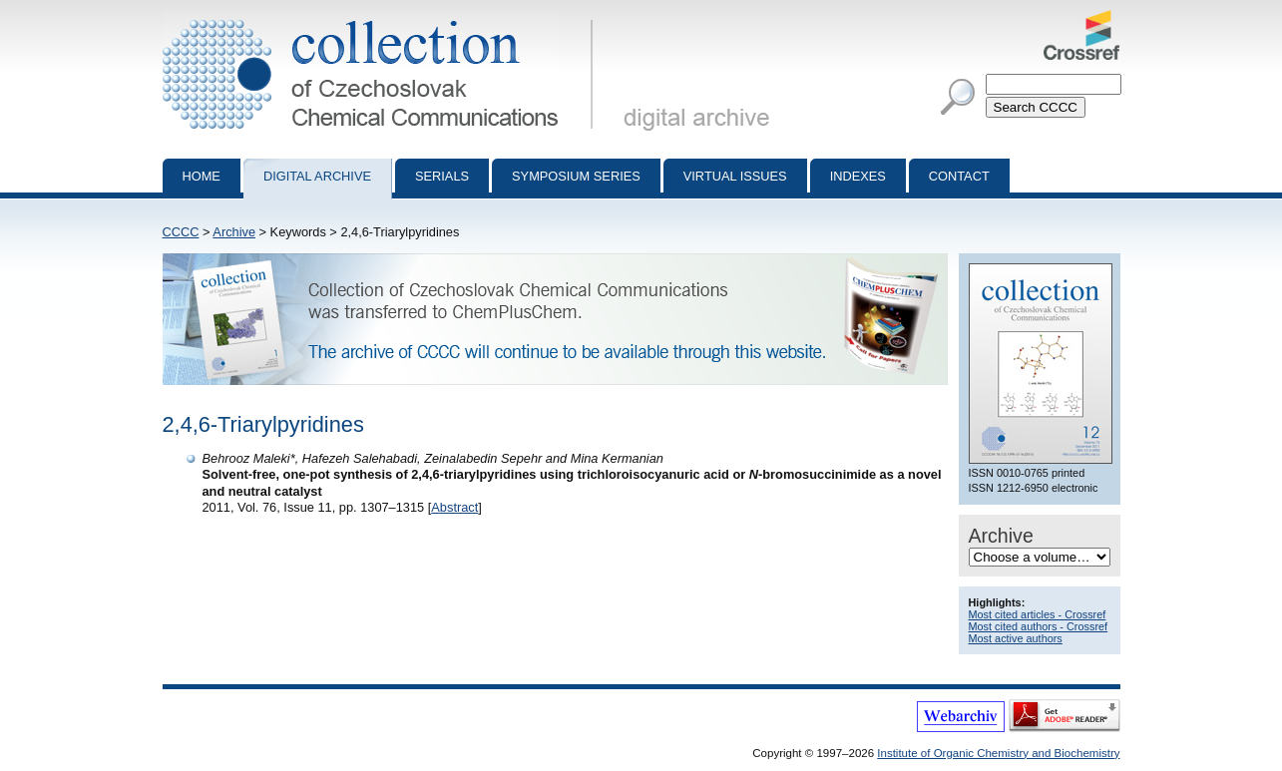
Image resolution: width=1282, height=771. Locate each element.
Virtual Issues (735, 176)
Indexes (858, 176)
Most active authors (1016, 638)
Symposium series (576, 176)
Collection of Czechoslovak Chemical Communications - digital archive (382, 18)
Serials (442, 176)
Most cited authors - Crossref (1038, 626)
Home (201, 176)
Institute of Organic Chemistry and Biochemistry (998, 753)
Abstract (454, 507)
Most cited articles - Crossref (1037, 614)
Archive (234, 231)
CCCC (181, 231)
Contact (959, 176)
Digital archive (317, 176)
